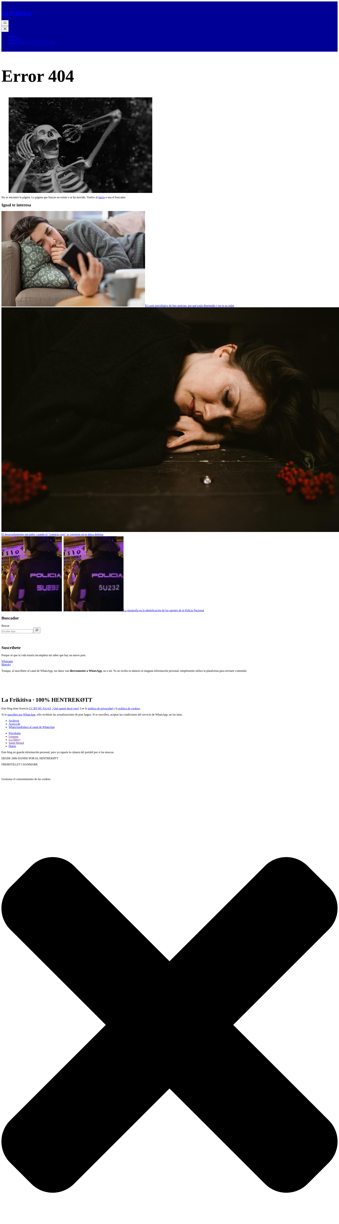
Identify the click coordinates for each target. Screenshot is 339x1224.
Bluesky (6, 664)
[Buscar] (36, 630)
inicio (101, 197)
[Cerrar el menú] (5, 29)
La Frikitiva (16, 13)
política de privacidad (100, 708)
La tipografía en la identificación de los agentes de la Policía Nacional (164, 610)
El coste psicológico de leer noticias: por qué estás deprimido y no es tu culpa (189, 305)
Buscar (5, 625)
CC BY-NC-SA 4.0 (40, 708)
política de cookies (129, 708)
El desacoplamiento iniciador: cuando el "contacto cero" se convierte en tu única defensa (52, 534)
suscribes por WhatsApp (21, 714)
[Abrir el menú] (5, 23)
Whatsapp (7, 661)
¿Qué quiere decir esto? (65, 708)
